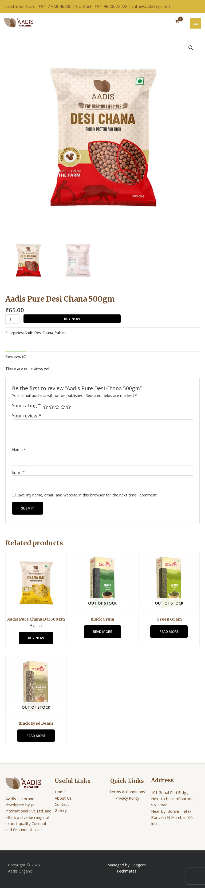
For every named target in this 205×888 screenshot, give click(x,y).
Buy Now (72, 318)
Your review (26, 415)
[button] (191, 48)
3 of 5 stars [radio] (57, 407)
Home (60, 791)
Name (19, 449)
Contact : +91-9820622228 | (104, 6)
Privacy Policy (127, 798)
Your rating (26, 405)
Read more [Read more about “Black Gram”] (102, 631)
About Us (63, 798)
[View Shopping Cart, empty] (177, 21)
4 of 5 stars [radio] (63, 407)
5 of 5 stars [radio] (68, 407)
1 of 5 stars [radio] (45, 407)
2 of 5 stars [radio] (51, 407)
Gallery (61, 810)
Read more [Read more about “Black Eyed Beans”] (36, 735)
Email (18, 472)
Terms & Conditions (127, 791)
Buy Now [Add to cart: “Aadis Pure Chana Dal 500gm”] (36, 638)
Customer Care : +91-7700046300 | (40, 6)
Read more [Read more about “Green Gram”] (169, 631)
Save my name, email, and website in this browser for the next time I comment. (87, 495)
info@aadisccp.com (151, 6)
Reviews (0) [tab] (15, 356)
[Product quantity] (12, 319)
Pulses (60, 332)
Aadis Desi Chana (39, 332)
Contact (62, 804)
